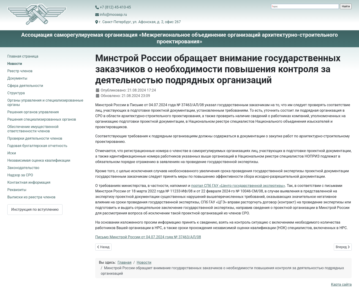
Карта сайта (341, 284)
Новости (14, 63)
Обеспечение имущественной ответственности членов (33, 129)
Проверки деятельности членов (34, 138)
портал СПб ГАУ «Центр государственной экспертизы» (238, 185)
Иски (11, 153)
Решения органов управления (33, 112)
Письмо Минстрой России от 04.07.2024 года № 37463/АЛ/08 (148, 237)
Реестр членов (20, 71)
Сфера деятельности (25, 85)
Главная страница (22, 56)
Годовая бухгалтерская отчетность (37, 146)
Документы (17, 78)
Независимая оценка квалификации (38, 160)
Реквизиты (16, 190)
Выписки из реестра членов (31, 197)
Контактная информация (28, 182)
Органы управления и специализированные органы (45, 102)
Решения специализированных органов (41, 119)
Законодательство (23, 168)
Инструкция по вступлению (35, 209)
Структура (16, 93)
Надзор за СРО (20, 175)
